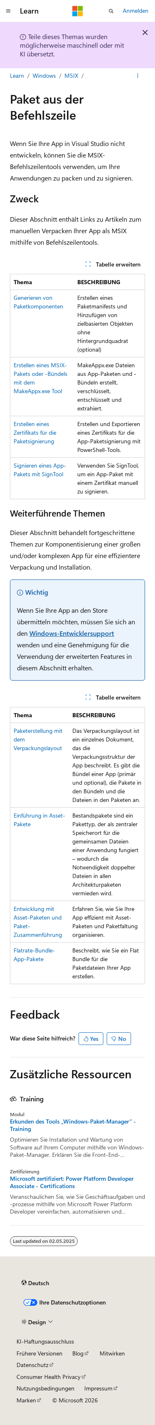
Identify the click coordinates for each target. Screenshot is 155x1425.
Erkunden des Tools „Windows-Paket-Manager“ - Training (73, 1125)
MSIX (71, 75)
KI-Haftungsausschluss (45, 1341)
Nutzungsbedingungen (45, 1388)
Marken (26, 1400)
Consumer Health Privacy (49, 1377)
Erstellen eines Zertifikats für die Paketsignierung (35, 432)
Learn (17, 75)
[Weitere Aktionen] (138, 75)
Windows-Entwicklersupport (71, 633)
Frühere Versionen (39, 1353)
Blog (77, 1353)
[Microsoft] (77, 11)
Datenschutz (32, 1365)
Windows (44, 75)
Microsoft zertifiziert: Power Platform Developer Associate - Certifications (72, 1182)
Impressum (98, 1388)
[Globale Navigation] (8, 11)
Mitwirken (112, 1353)
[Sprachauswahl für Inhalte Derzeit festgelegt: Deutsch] (35, 1283)
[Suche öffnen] (111, 11)
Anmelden (135, 10)
